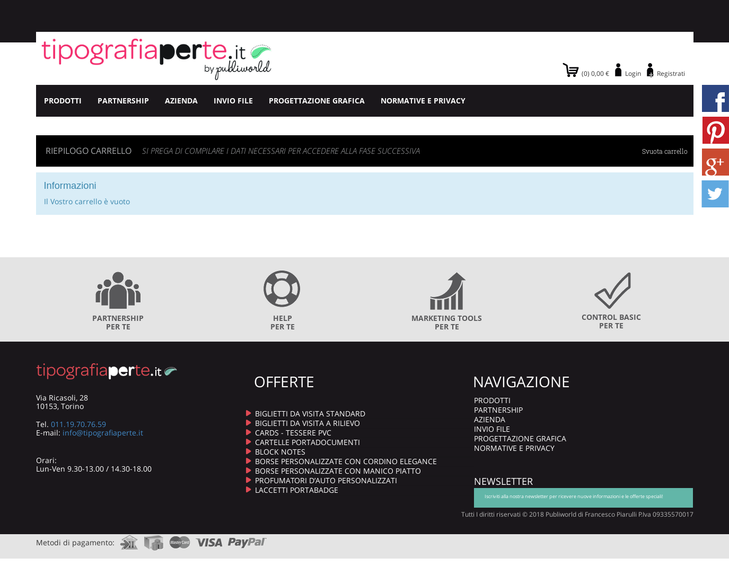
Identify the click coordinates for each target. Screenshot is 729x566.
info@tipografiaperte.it (103, 433)
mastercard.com (179, 539)
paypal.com (247, 539)
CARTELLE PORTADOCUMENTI (307, 442)
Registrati (671, 73)
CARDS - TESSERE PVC (293, 433)
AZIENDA (181, 100)
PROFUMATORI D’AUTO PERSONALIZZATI (326, 480)
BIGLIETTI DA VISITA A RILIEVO (307, 423)
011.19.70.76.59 (78, 424)
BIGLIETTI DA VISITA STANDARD (310, 413)
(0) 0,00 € (595, 73)
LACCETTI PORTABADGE (296, 490)
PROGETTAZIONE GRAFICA (317, 100)
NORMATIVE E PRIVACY (423, 100)
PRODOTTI (63, 100)
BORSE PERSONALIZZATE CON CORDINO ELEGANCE (346, 461)
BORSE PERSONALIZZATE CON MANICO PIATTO (338, 471)
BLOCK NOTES (280, 452)
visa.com (209, 539)
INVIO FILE (233, 100)
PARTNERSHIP (123, 100)
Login (633, 73)
